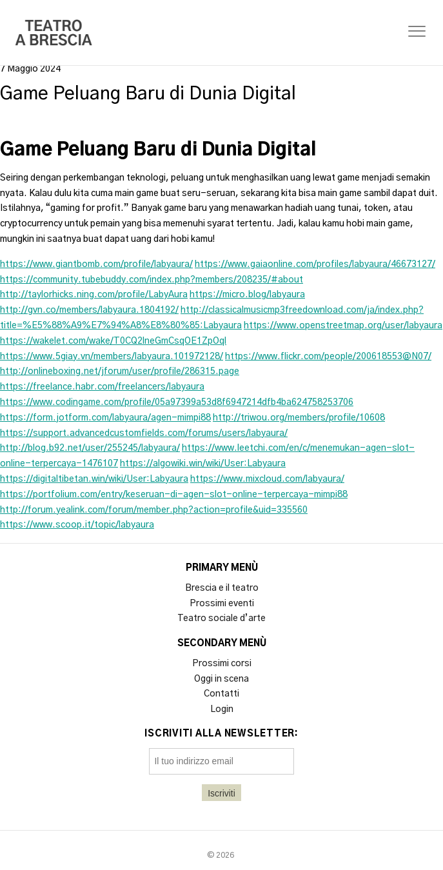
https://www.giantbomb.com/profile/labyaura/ (96, 264)
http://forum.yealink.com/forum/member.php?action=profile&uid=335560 (154, 510)
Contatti (221, 693)
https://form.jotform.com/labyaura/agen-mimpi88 (105, 417)
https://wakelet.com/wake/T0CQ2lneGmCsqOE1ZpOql (113, 341)
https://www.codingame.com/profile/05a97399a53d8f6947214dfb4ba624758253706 (176, 402)
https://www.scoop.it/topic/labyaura (77, 524)
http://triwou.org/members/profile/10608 (299, 417)
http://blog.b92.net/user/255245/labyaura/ (90, 448)
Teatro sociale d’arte (221, 618)
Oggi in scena (221, 679)
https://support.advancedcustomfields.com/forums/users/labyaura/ (144, 433)
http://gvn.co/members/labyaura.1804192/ (89, 310)
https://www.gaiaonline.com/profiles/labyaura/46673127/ (315, 264)
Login (221, 709)
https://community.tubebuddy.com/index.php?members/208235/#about (151, 279)
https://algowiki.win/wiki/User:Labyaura (203, 463)
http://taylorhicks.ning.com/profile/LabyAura (94, 294)
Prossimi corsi (221, 663)
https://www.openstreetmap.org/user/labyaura (343, 325)
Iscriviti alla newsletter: (221, 733)
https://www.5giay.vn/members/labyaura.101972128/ (111, 356)
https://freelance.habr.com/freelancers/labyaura (102, 386)
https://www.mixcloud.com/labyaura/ (267, 479)
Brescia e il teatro (222, 588)
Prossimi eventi (222, 603)
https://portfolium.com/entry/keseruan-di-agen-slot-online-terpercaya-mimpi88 (174, 494)
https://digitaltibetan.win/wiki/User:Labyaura (94, 479)
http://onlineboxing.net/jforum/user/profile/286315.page (119, 371)
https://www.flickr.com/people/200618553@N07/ (328, 356)
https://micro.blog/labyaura (247, 294)
